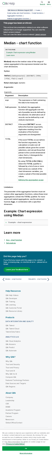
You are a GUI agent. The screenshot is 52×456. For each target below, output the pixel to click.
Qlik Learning (11, 305)
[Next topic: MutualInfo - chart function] (38, 279)
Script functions (37, 13)
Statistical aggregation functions (18, 18)
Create (37, 10)
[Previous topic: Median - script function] (13, 279)
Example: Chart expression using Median (20, 52)
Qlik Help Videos (12, 295)
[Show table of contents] (4, 10)
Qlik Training (10, 302)
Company (9, 397)
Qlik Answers (11, 344)
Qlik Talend (10, 325)
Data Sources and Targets (16, 383)
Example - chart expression (20, 222)
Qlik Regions (10, 387)
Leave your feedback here (17, 269)
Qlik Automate (11, 351)
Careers (9, 416)
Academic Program (13, 410)
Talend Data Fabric (13, 332)
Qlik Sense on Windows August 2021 (20, 10)
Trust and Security (13, 364)
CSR (7, 404)
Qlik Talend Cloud (12, 329)
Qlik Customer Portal (14, 308)
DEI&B (8, 407)
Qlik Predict (10, 347)
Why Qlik (9, 361)
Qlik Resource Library (14, 311)
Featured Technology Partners (17, 380)
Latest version (40, 34)
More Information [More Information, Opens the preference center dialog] (26, 453)
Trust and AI (10, 371)
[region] (26, 442)
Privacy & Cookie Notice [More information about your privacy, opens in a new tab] (15, 444)
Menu (49, 4)
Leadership (10, 400)
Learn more (10, 55)
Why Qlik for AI (11, 374)
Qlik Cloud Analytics (13, 341)
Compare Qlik (11, 377)
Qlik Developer (11, 298)
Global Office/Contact (14, 423)
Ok (26, 448)
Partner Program (12, 413)
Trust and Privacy (12, 368)
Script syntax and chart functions (18, 13)
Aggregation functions (14, 16)
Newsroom (10, 419)
